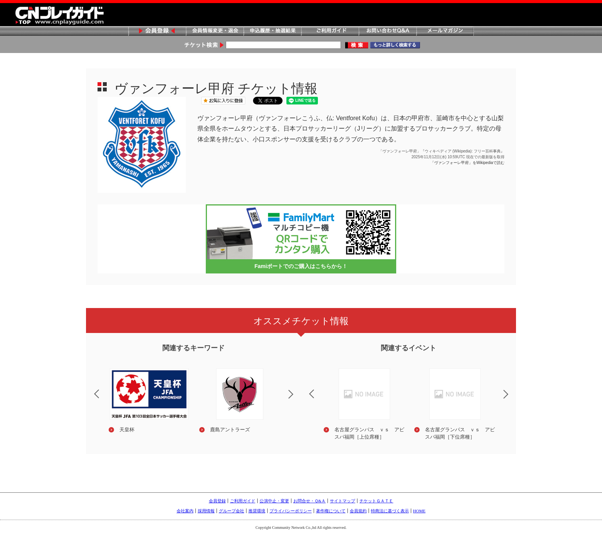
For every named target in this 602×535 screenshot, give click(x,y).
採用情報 (206, 510)
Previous (90, 389)
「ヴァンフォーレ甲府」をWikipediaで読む (467, 163)
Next (297, 399)
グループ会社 (231, 510)
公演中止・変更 (274, 501)
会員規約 (358, 510)
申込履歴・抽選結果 (272, 31)
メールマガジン (445, 31)
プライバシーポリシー (291, 510)
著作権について (331, 510)
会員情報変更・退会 (214, 31)
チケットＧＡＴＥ (376, 501)
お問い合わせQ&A (387, 31)
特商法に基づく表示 (390, 510)
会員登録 (157, 31)
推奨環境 (256, 510)
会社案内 (185, 510)
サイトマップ (342, 501)
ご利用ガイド (330, 31)
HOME (419, 510)
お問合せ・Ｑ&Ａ (309, 501)
